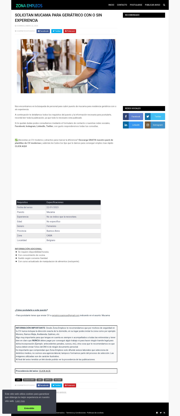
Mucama (58, 380)
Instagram (31, 126)
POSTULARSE (136, 5)
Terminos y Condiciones (76, 413)
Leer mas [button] (20, 401)
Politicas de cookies (95, 413)
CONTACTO (122, 5)
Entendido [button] (29, 408)
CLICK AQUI (21, 146)
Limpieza (48, 380)
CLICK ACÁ (44, 371)
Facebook (20, 126)
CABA (39, 380)
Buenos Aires (29, 380)
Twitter (49, 126)
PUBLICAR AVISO (152, 5)
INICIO (111, 5)
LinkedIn (41, 126)
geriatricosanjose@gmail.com (65, 315)
